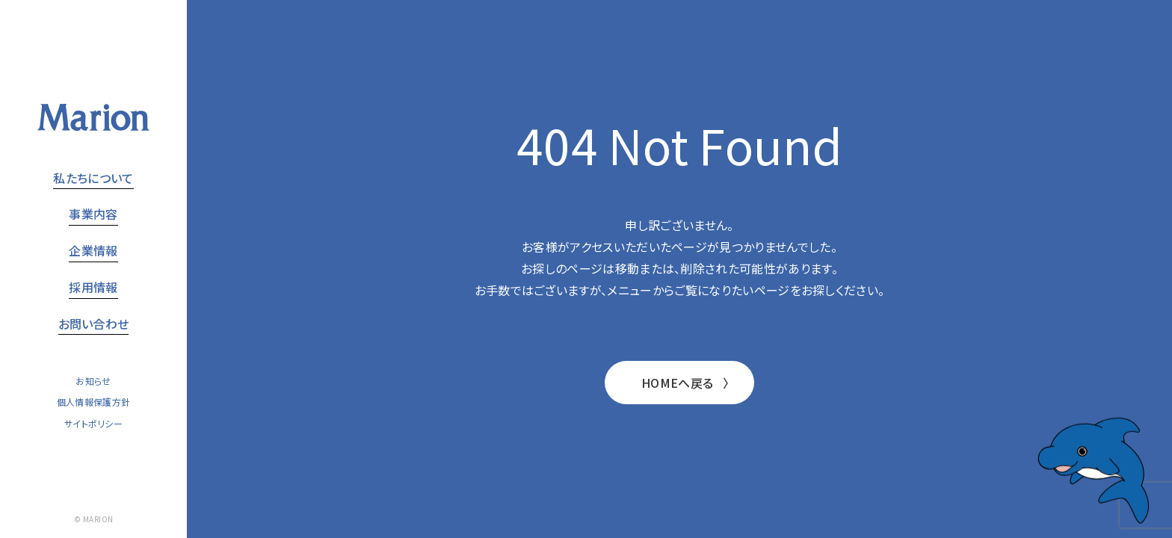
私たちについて (93, 178)
